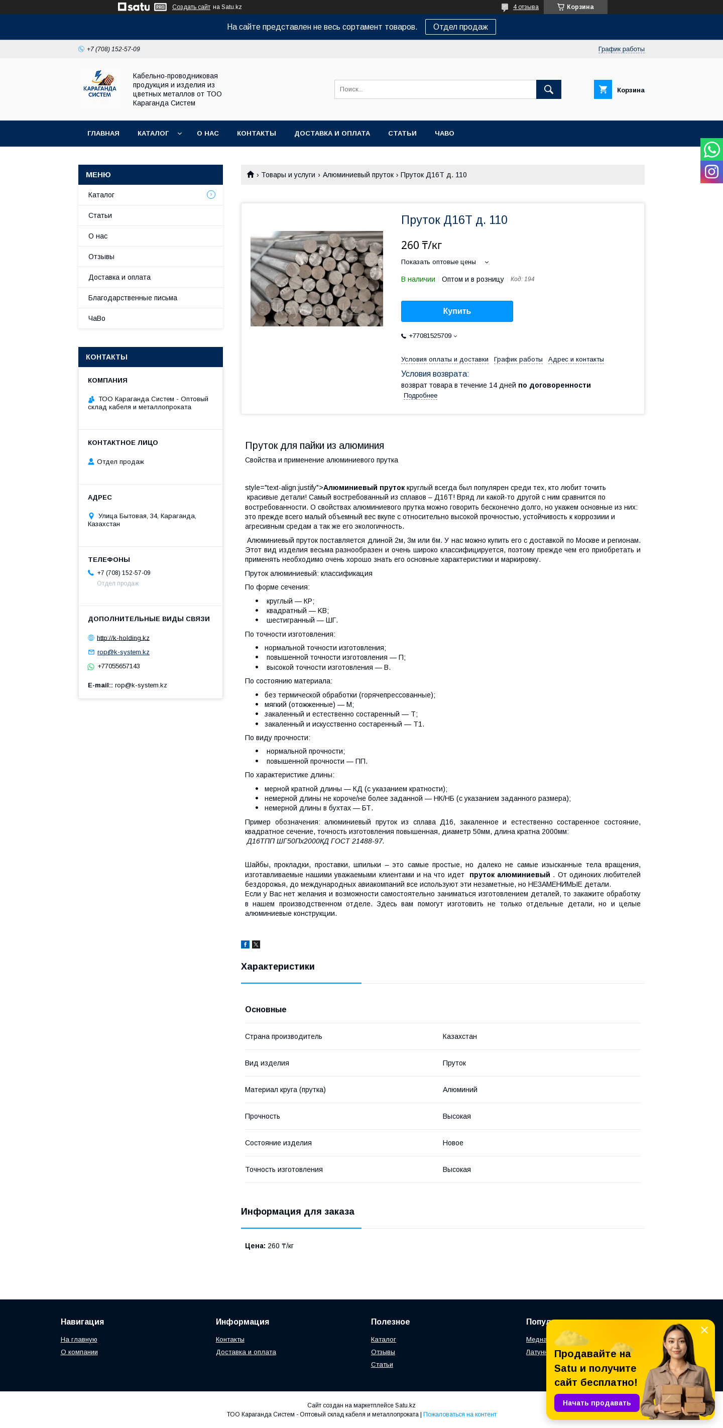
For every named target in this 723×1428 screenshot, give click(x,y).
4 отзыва (526, 7)
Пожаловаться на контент (460, 1414)
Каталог (153, 133)
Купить (457, 311)
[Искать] (548, 89)
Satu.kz (405, 1405)
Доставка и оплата (332, 133)
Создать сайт (191, 7)
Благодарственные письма (132, 298)
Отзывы (101, 257)
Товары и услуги (288, 175)
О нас (208, 133)
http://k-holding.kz (123, 637)
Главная (103, 133)
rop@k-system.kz (123, 652)
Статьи (402, 133)
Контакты (256, 133)
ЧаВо (444, 133)
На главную (79, 1339)
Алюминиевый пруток (358, 175)
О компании (79, 1352)
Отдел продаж (460, 27)
